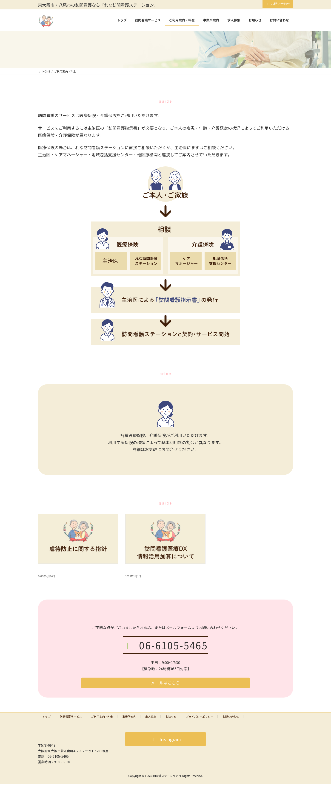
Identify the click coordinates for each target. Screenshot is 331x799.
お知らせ (171, 718)
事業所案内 (129, 718)
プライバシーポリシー (199, 718)
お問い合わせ (277, 3)
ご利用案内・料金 (102, 718)
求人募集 (150, 718)
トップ (46, 718)
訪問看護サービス (71, 718)
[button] (165, 684)
